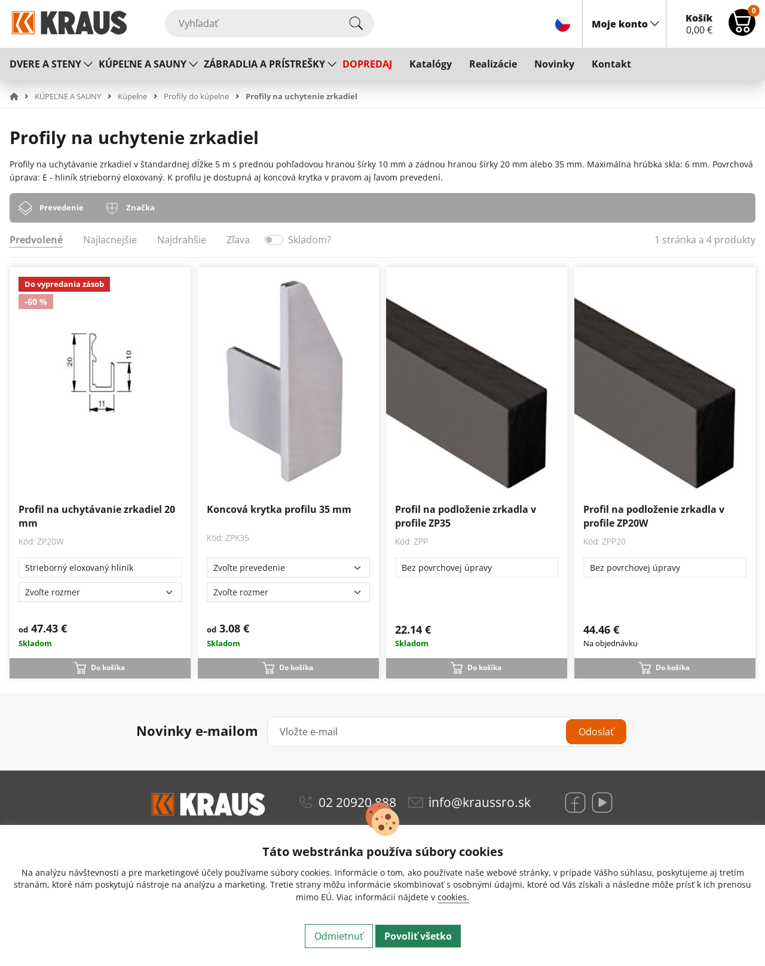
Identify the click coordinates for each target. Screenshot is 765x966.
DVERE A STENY (45, 64)
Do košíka (108, 667)
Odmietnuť (338, 936)
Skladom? (309, 239)
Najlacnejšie (110, 239)
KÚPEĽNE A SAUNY (142, 64)
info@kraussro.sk (480, 802)
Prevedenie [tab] (61, 207)
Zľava (238, 239)
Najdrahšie (181, 239)
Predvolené (36, 239)
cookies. (453, 897)
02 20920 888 (357, 802)
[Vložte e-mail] (448, 732)
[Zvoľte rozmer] (100, 592)
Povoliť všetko (418, 936)
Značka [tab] (140, 207)
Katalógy (430, 64)
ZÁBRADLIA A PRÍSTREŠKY (264, 64)
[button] (21, 96)
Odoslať (596, 731)
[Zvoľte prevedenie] (288, 567)
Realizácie (493, 64)
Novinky (554, 64)
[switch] (273, 239)
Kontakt (611, 64)
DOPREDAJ (367, 64)
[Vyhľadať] (269, 23)
